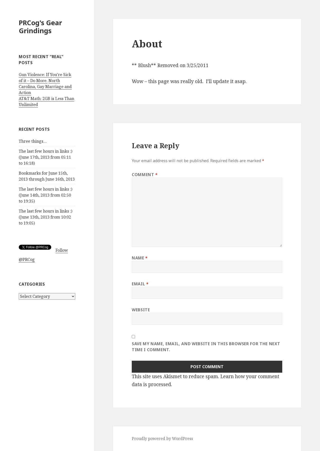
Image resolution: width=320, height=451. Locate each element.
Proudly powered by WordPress (162, 438)
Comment (145, 174)
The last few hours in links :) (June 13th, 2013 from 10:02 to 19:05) (45, 217)
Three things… (33, 141)
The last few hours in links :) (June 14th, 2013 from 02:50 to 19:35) (45, 195)
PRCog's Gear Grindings (40, 26)
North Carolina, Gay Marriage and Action (45, 86)
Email (140, 284)
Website (141, 310)
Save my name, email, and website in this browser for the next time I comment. (206, 346)
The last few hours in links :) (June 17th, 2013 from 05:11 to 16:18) (45, 157)
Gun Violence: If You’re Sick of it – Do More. (45, 77)
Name (140, 258)
